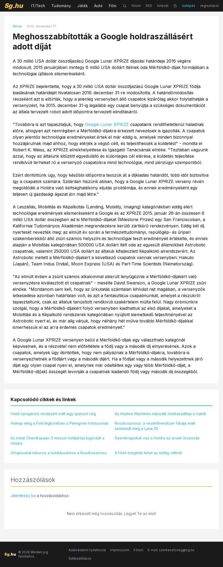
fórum (136, 6)
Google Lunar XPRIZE (107, 124)
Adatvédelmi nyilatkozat (87, 550)
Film (112, 5)
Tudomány (61, 5)
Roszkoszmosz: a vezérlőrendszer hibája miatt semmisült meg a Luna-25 (155, 426)
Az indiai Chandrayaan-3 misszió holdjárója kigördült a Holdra (57, 441)
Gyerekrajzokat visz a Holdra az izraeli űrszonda (157, 438)
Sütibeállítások (80, 558)
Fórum (138, 550)
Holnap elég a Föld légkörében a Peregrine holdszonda (59, 423)
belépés (188, 6)
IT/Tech (38, 5)
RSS (149, 6)
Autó (98, 5)
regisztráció (209, 6)
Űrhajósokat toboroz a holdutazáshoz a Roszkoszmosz (59, 453)
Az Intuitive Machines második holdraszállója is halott (160, 413)
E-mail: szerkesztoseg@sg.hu (171, 550)
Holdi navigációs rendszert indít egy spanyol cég (53, 413)
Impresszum (119, 550)
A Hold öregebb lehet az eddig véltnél (148, 453)
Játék (82, 5)
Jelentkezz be (23, 495)
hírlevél (162, 6)
